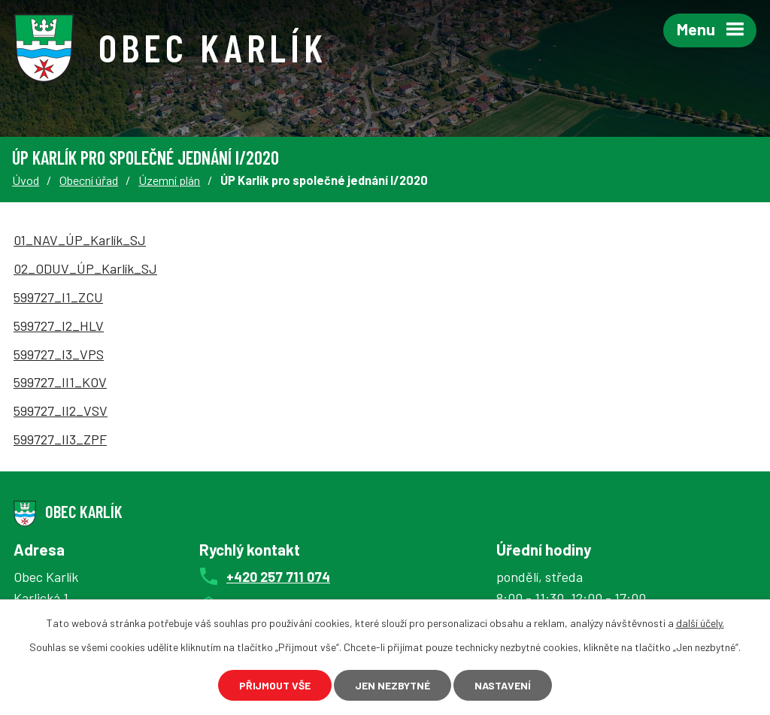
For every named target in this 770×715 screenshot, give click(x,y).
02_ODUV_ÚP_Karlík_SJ (85, 268)
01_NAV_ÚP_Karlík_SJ (80, 240)
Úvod (25, 180)
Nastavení (502, 685)
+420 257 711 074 (278, 576)
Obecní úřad (88, 180)
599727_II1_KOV (60, 382)
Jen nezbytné (392, 685)
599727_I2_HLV (59, 325)
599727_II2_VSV (61, 410)
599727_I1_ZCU (58, 297)
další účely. (700, 623)
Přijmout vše (275, 685)
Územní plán (169, 180)
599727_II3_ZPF (60, 439)
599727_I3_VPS (59, 354)
